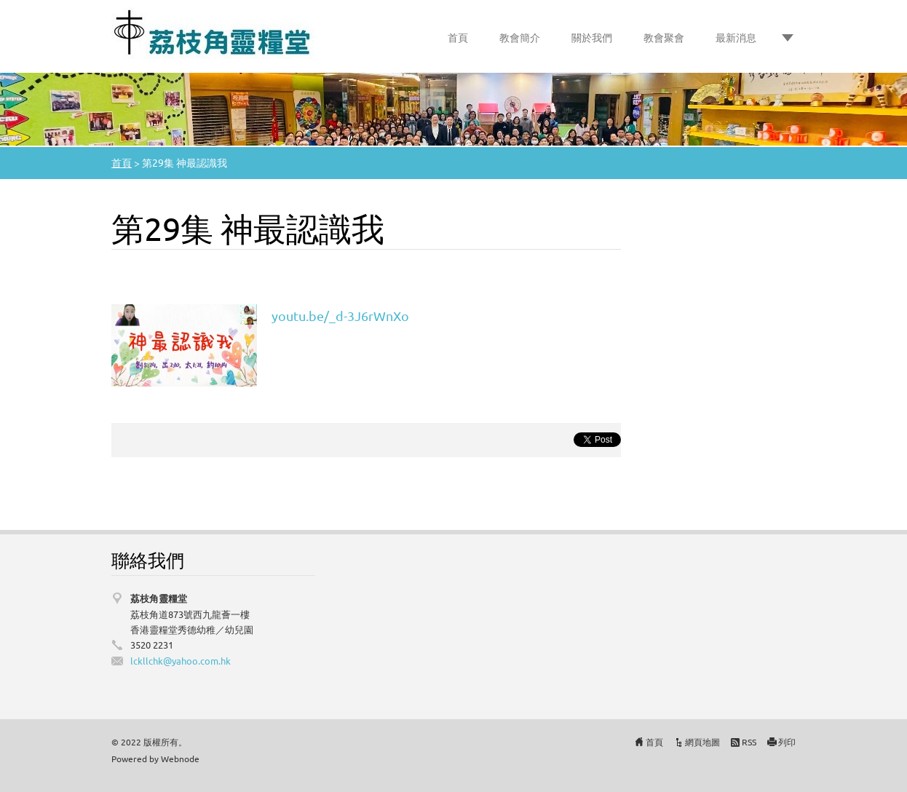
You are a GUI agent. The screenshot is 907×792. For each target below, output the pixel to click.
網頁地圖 (702, 742)
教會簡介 (519, 37)
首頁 (458, 37)
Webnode (180, 758)
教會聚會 (663, 37)
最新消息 (736, 37)
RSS (749, 742)
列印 (787, 742)
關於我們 (591, 37)
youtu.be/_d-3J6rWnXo (340, 315)
